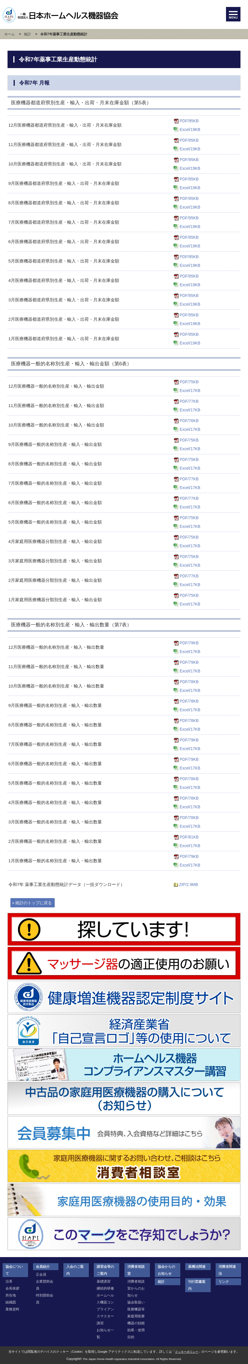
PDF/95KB (190, 120)
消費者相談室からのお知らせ (136, 1288)
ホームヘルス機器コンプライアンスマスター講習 (105, 1309)
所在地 (10, 1295)
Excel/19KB (191, 129)
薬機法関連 (196, 1267)
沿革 (8, 1281)
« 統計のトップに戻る (33, 902)
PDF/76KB (190, 420)
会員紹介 (43, 1267)
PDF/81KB (190, 836)
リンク (223, 1282)
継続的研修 (105, 1288)
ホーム (9, 34)
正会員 (41, 1274)
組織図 (10, 1302)
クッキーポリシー (186, 1351)
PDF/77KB (190, 401)
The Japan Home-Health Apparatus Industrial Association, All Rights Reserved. (131, 1359)
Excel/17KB (191, 390)
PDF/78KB (190, 681)
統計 (27, 34)
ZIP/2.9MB (189, 884)
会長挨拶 (12, 1288)
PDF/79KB (190, 642)
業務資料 (12, 1309)
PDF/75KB (190, 381)
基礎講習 (104, 1281)
